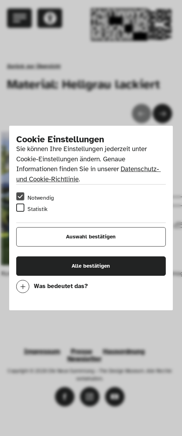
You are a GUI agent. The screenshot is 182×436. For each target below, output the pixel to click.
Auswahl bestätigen (91, 236)
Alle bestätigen (91, 266)
